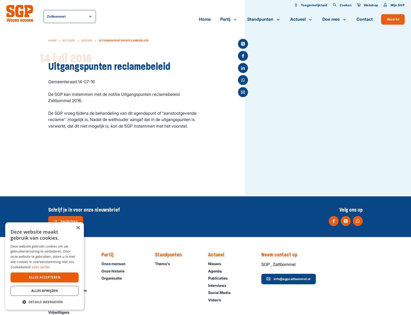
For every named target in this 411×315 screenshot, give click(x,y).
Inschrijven (65, 221)
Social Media (221, 292)
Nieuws (87, 40)
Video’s (217, 299)
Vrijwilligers (61, 312)
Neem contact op (282, 255)
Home (205, 19)
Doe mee (334, 19)
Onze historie (115, 271)
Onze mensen (115, 263)
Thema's (165, 263)
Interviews (219, 285)
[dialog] (44, 266)
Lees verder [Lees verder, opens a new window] (41, 267)
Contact (364, 19)
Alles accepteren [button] (45, 277)
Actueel (301, 19)
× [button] (78, 228)
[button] (44, 301)
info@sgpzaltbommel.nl (288, 279)
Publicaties (220, 278)
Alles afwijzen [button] (44, 290)
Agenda (217, 271)
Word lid (393, 19)
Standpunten (264, 19)
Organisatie (114, 278)
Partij (229, 19)
